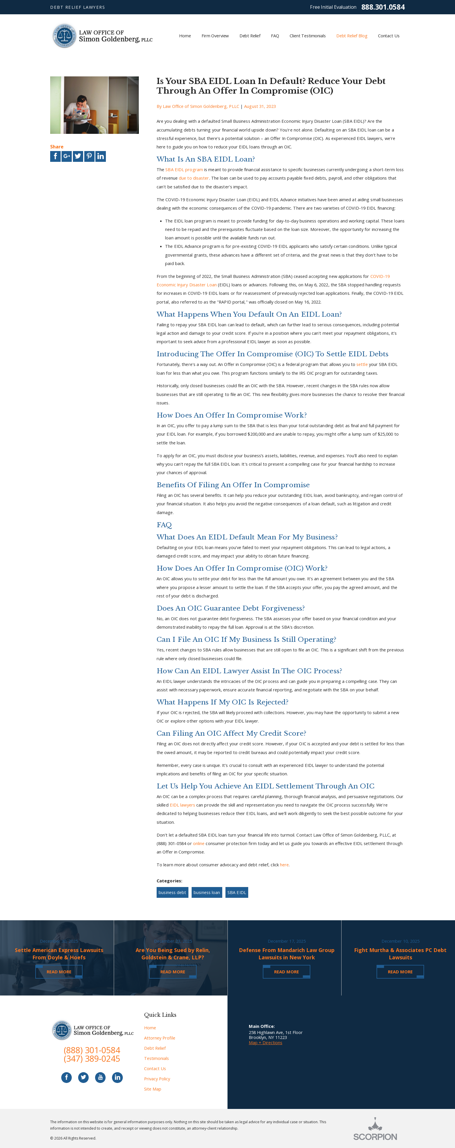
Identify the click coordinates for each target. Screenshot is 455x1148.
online (199, 843)
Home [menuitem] (185, 35)
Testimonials (156, 1058)
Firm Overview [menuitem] (215, 35)
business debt (172, 892)
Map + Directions (265, 1042)
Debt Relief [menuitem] (249, 35)
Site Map (152, 1089)
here (284, 864)
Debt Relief (155, 1048)
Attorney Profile (159, 1038)
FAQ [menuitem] (275, 35)
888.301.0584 (383, 6)
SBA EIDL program (184, 169)
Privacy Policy (157, 1079)
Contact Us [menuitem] (389, 35)
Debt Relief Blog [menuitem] (352, 35)
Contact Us (155, 1068)
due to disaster (194, 178)
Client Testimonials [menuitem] (308, 35)
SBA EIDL (237, 892)
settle (362, 364)
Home (150, 1027)
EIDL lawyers (182, 805)
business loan (207, 892)
